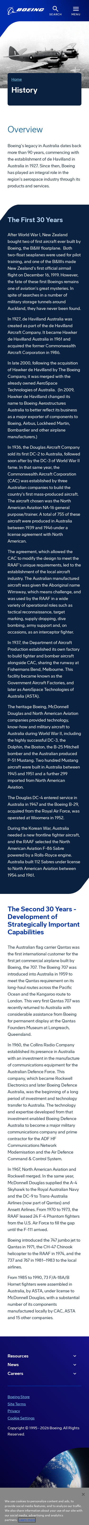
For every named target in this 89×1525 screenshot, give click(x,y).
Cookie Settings (21, 1418)
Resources (43, 1356)
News (43, 1365)
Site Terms (17, 1404)
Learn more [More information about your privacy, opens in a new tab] (27, 1520)
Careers (43, 1374)
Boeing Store (19, 1397)
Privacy (14, 1411)
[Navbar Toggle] (76, 10)
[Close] (83, 1494)
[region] (44, 1506)
